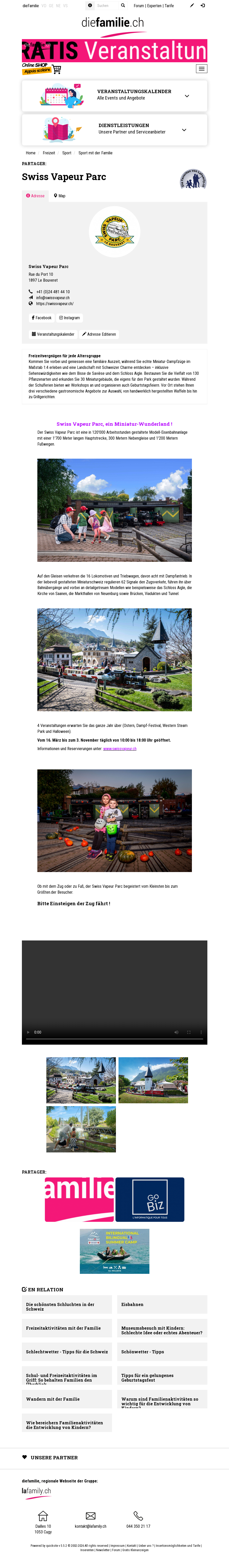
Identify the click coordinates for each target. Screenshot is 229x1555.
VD (43, 5)
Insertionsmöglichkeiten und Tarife (178, 1546)
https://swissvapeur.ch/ (55, 303)
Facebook (42, 317)
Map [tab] (59, 195)
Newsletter (103, 1550)
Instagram (69, 317)
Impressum (118, 1546)
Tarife (169, 5)
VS (65, 5)
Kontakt (131, 1546)
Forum (139, 5)
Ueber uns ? (146, 1546)
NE (58, 5)
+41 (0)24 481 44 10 (53, 291)
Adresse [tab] (35, 195)
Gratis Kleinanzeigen (135, 1550)
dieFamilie (31, 5)
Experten (154, 5)
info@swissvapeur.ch (53, 297)
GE (51, 5)
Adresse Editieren (99, 334)
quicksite (52, 1546)
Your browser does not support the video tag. (114, 992)
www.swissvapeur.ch (120, 748)
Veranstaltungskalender (53, 334)
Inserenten (87, 1550)
